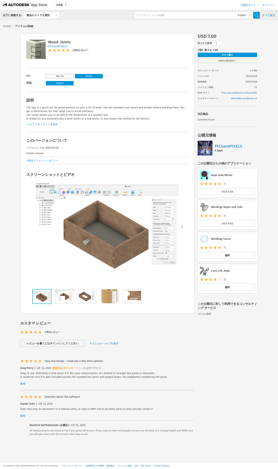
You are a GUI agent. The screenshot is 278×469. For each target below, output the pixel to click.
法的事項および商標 (94, 465)
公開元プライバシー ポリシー (42, 160)
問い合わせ (146, 465)
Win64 (89, 76)
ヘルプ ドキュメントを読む (42, 124)
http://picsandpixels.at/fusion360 (239, 92)
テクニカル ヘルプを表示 (104, 343)
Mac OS (60, 76)
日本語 (61, 4)
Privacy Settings (162, 465)
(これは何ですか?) (90, 368)
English (60, 83)
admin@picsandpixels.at (244, 98)
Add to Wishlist (227, 60)
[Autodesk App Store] (25, 5)
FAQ (136, 465)
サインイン (268, 5)
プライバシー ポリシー (71, 465)
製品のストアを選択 (38, 15)
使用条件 (110, 465)
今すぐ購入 (227, 54)
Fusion (7, 26)
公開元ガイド (248, 5)
